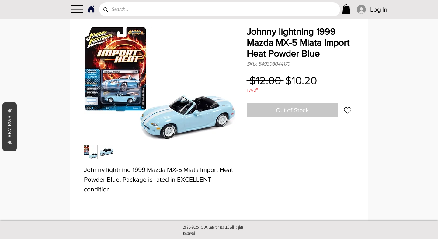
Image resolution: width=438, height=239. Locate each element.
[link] (346, 9)
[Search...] (219, 9)
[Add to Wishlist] (348, 110)
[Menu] (76, 9)
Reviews (9, 127)
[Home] (91, 9)
